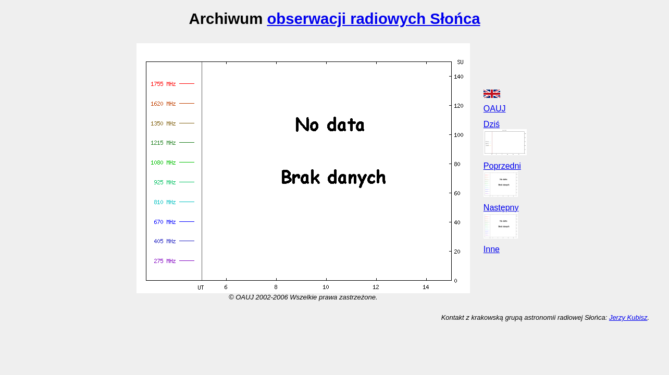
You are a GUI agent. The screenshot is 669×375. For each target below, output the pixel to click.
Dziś (492, 124)
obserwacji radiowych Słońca (373, 18)
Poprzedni (502, 165)
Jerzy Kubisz (628, 317)
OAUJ (495, 108)
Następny (501, 207)
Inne (492, 249)
